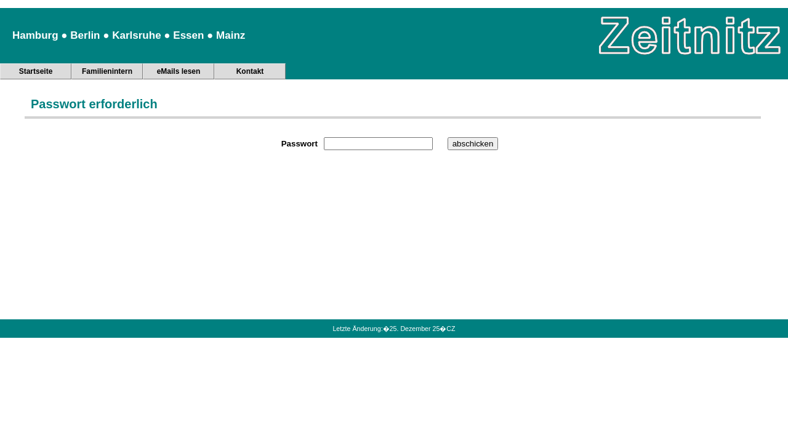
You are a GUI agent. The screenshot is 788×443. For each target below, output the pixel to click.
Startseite (36, 71)
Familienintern (107, 71)
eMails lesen (179, 71)
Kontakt (250, 71)
